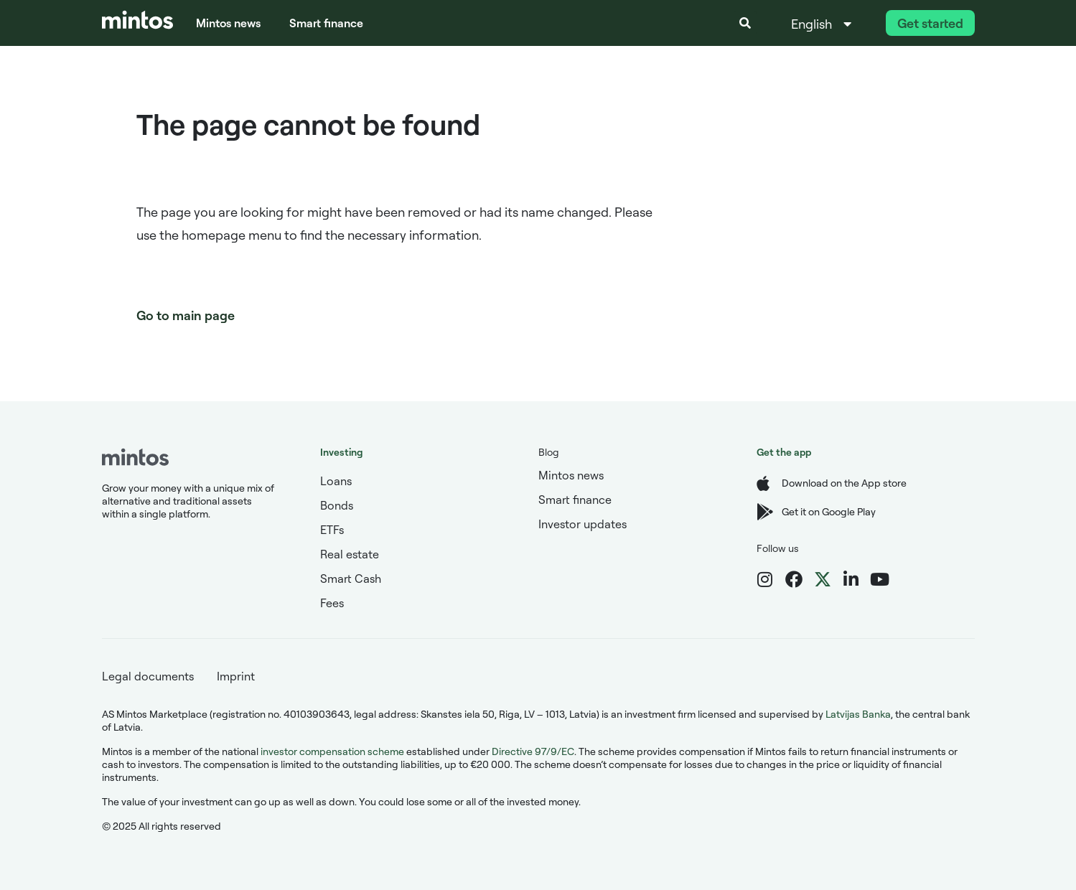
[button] (745, 22)
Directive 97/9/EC (533, 751)
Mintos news (228, 23)
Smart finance (326, 23)
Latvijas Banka (858, 714)
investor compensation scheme (332, 751)
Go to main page (185, 315)
